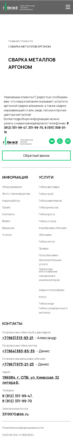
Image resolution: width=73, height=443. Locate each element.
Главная (13, 41)
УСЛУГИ (46, 177)
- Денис (42, 364)
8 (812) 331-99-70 (17, 400)
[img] (68, 7)
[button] (36, 156)
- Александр (45, 337)
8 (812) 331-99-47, (17, 395)
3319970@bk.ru (15, 414)
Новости (27, 41)
